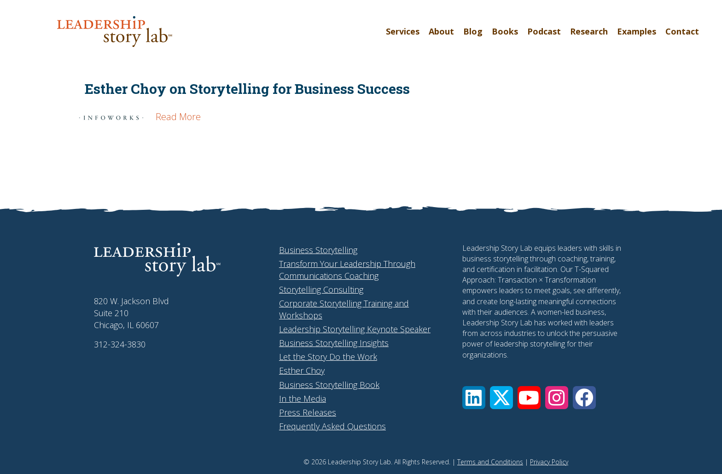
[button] (473, 397)
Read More (178, 116)
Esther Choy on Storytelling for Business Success (247, 89)
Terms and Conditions (490, 461)
